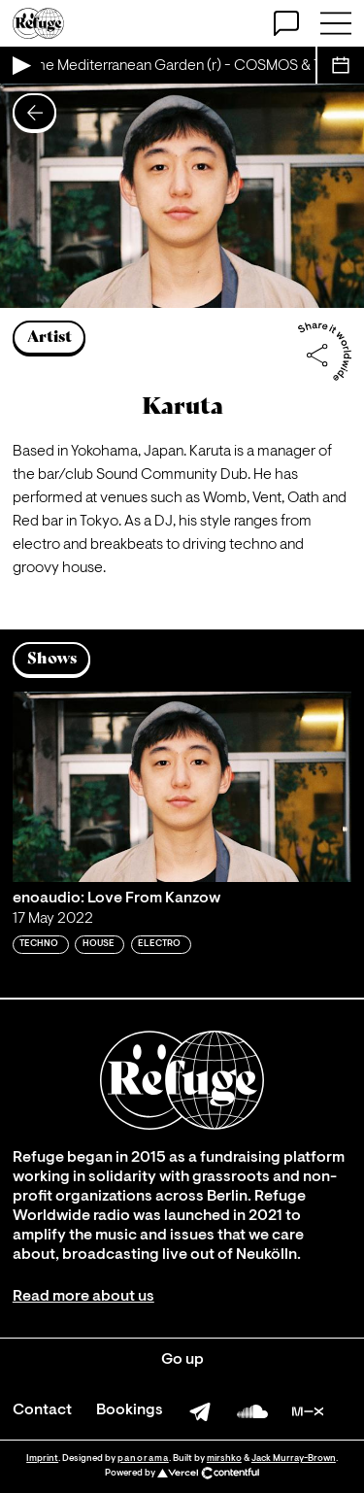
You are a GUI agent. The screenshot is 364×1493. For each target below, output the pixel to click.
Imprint (42, 1458)
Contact (42, 1410)
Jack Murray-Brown (293, 1458)
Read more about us (83, 1297)
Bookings (129, 1410)
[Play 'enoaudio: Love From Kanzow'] (182, 787)
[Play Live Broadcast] (20, 65)
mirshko (224, 1458)
